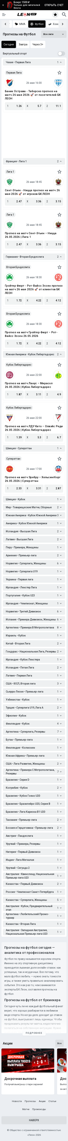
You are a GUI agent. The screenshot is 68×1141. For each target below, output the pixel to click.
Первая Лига (14, 72)
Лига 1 (10, 171)
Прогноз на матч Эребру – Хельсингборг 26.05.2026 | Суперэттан (32, 479)
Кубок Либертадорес (18, 364)
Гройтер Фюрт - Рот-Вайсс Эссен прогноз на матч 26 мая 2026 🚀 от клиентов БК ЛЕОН (34, 289)
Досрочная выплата (20, 1079)
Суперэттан (13, 458)
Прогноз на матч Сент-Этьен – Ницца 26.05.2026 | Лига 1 (31, 235)
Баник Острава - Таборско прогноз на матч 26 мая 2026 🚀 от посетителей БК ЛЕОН (33, 95)
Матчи (25, 1109)
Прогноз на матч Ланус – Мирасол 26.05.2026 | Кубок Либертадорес (29, 385)
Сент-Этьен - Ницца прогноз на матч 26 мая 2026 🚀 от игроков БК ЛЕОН (32, 192)
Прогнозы (30, 1101)
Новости (17, 1101)
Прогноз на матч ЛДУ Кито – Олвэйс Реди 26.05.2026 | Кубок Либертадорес (34, 428)
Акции (42, 1101)
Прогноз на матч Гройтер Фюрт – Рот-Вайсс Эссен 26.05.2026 (31, 334)
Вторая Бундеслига (18, 267)
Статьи (52, 1101)
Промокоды (39, 1109)
